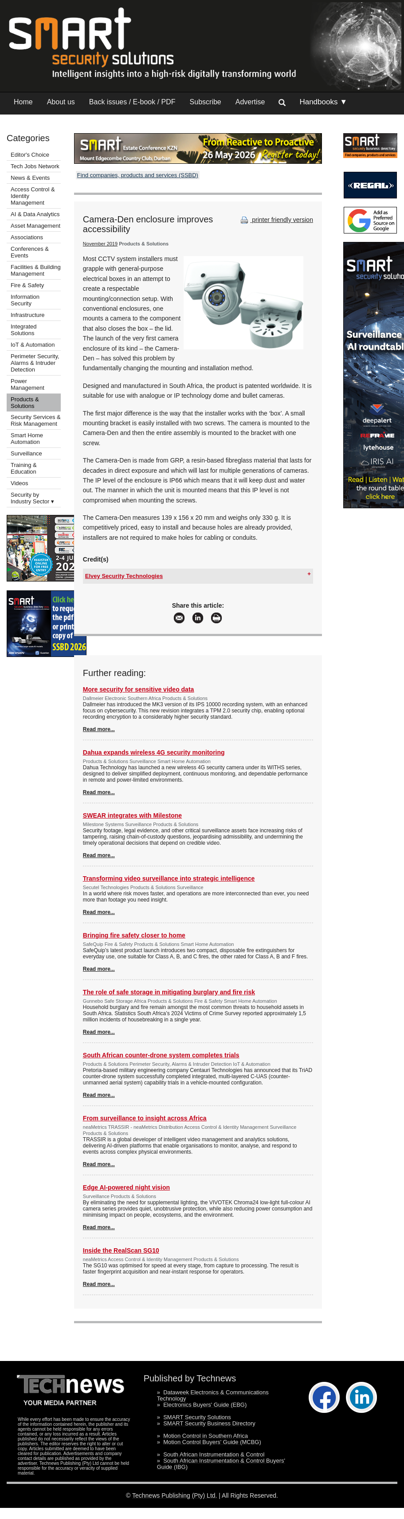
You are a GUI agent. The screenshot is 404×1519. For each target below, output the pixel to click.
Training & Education (24, 468)
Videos (19, 483)
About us (61, 102)
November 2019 (100, 243)
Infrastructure (28, 315)
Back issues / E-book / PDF (132, 102)
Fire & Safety (27, 285)
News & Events (30, 177)
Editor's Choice (30, 154)
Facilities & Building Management (36, 270)
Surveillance (26, 453)
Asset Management (35, 225)
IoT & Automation (33, 344)
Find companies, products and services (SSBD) (137, 175)
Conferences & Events (30, 252)
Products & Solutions (25, 402)
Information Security (25, 300)
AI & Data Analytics (35, 214)
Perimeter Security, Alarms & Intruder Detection (35, 363)
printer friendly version (276, 219)
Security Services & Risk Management (36, 420)
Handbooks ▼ (323, 102)
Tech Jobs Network (35, 166)
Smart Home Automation (27, 438)
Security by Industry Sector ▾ (32, 498)
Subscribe (205, 102)
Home (23, 102)
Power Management (27, 384)
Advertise (250, 102)
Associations (27, 237)
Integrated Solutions (24, 329)
